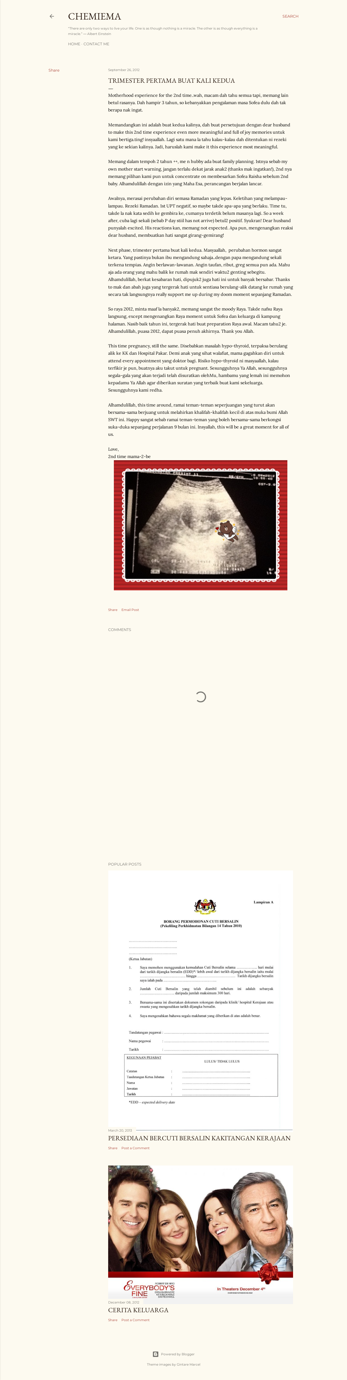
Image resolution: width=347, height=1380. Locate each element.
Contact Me (96, 43)
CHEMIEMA (94, 16)
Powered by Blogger (173, 1354)
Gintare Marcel (188, 1364)
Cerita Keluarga (138, 1310)
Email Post (130, 610)
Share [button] (54, 70)
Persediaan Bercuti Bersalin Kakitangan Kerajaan (199, 1138)
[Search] (290, 16)
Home (74, 43)
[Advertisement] (200, 810)
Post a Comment (135, 1148)
